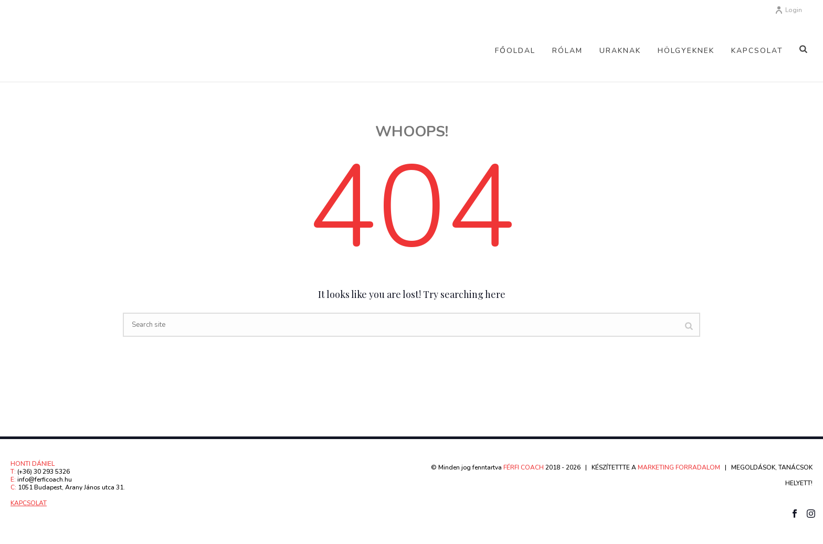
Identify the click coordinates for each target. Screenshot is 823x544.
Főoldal (515, 51)
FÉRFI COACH (524, 467)
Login (788, 10)
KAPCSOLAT (28, 503)
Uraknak (620, 51)
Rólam (567, 51)
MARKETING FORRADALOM (679, 467)
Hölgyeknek (686, 51)
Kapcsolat (757, 51)
